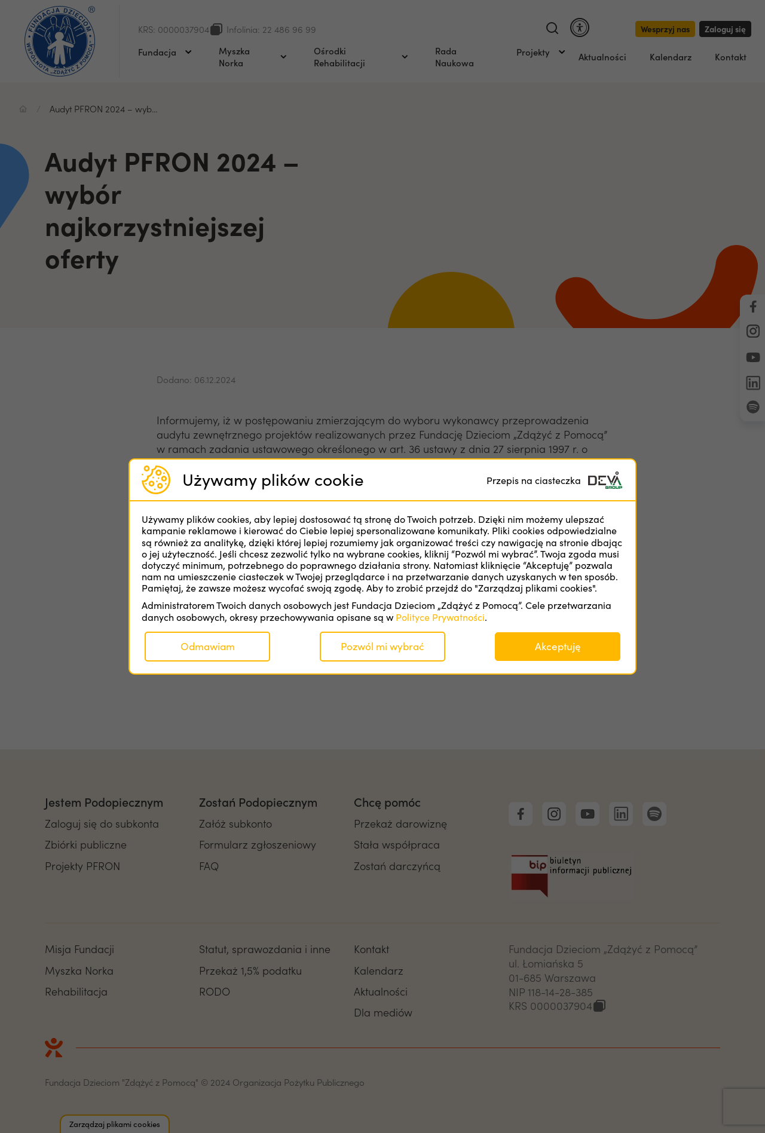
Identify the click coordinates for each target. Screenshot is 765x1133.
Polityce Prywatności (440, 617)
